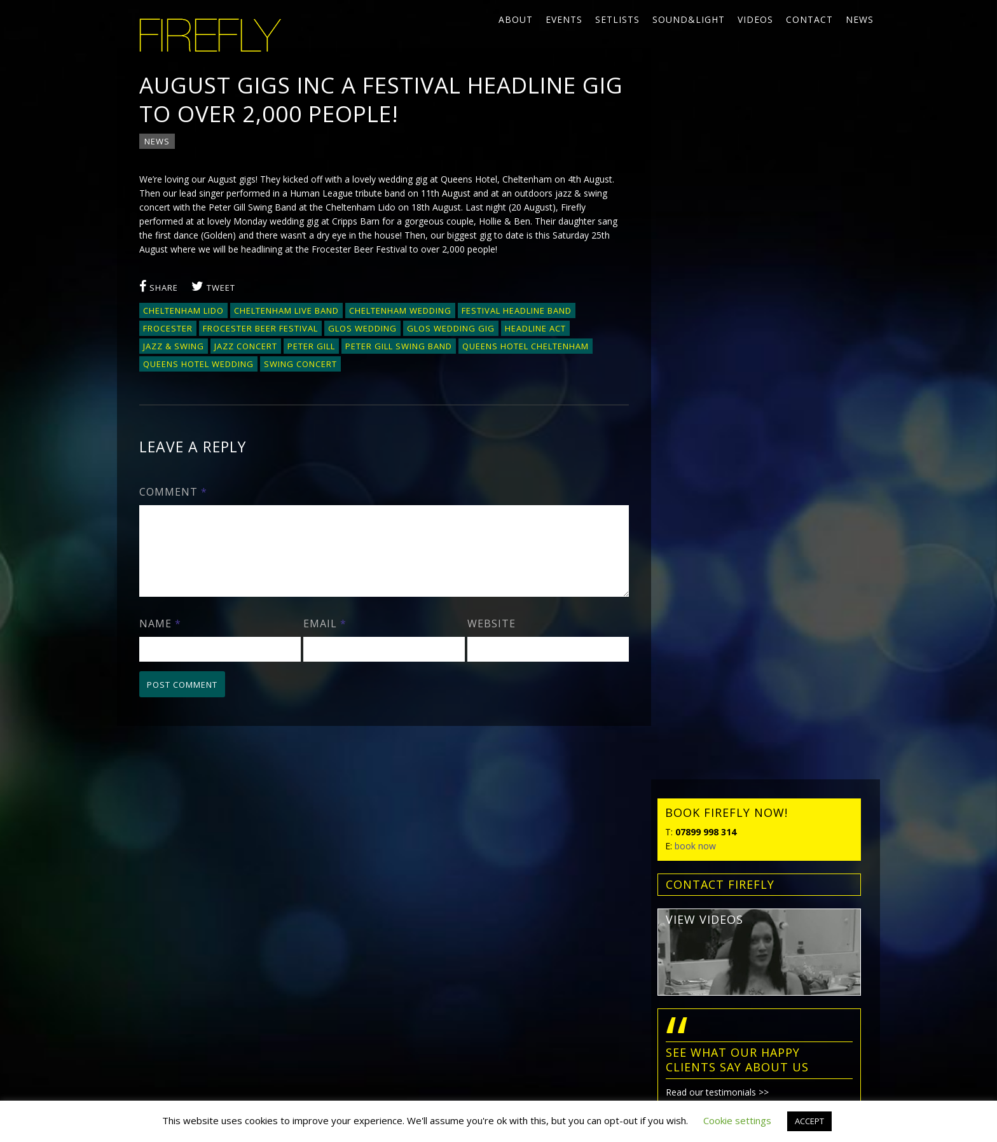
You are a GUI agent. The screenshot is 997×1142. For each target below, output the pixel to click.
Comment (173, 492)
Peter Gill (311, 346)
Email (325, 639)
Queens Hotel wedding (198, 364)
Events (564, 19)
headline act (535, 328)
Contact (809, 19)
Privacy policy (160, 979)
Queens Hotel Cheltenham (525, 346)
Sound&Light (688, 19)
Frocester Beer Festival (260, 328)
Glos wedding (362, 328)
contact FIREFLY (720, 206)
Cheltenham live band (286, 310)
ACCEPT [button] (809, 1121)
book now (695, 168)
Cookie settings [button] (737, 1120)
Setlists (617, 19)
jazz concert (245, 346)
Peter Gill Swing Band (398, 346)
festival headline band (517, 310)
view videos (704, 241)
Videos (755, 19)
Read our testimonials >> (717, 414)
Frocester (168, 328)
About (515, 19)
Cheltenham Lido (183, 310)
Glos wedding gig (451, 328)
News (860, 19)
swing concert (300, 364)
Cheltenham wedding (400, 310)
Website (491, 639)
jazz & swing (173, 346)
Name (160, 639)
